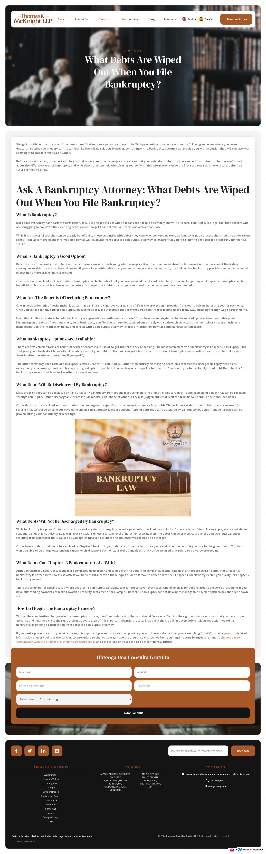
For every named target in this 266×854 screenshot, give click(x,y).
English (189, 19)
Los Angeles (50, 783)
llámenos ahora (236, 19)
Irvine (51, 812)
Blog (152, 19)
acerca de (81, 19)
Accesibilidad (44, 836)
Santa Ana (50, 808)
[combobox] (188, 19)
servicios (105, 19)
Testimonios (129, 19)
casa (61, 19)
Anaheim (50, 804)
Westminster (51, 774)
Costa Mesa (51, 800)
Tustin (50, 821)
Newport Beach (50, 791)
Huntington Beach (50, 796)
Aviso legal (58, 836)
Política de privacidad (24, 836)
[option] (206, 19)
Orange (51, 787)
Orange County (51, 817)
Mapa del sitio (73, 836)
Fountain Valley (50, 779)
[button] (170, 19)
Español (206, 19)
